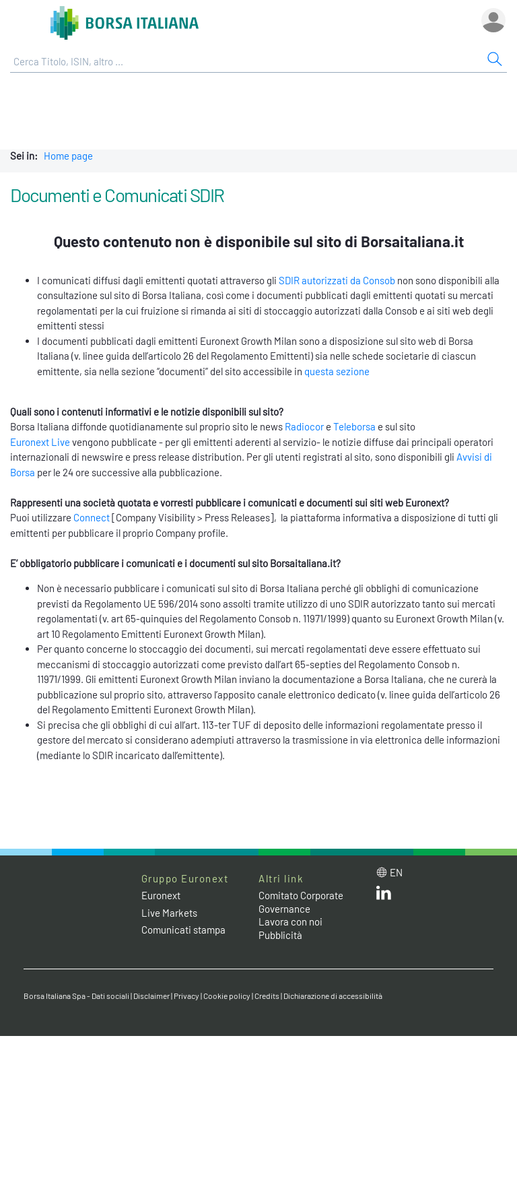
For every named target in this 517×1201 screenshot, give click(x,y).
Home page (68, 156)
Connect (91, 517)
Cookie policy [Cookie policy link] (226, 995)
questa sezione (337, 371)
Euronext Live (40, 442)
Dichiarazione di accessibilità (332, 995)
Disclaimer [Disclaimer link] (151, 995)
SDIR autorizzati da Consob (337, 280)
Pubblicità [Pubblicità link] (280, 935)
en (396, 872)
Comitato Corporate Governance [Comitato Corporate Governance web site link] (300, 902)
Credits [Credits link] (266, 995)
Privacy (186, 995)
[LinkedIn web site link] (383, 896)
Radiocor (304, 426)
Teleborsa (354, 426)
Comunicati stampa (183, 929)
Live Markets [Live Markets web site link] (169, 913)
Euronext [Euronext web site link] (160, 895)
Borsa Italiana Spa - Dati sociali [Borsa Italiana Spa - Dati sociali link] (76, 995)
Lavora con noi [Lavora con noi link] (290, 921)
